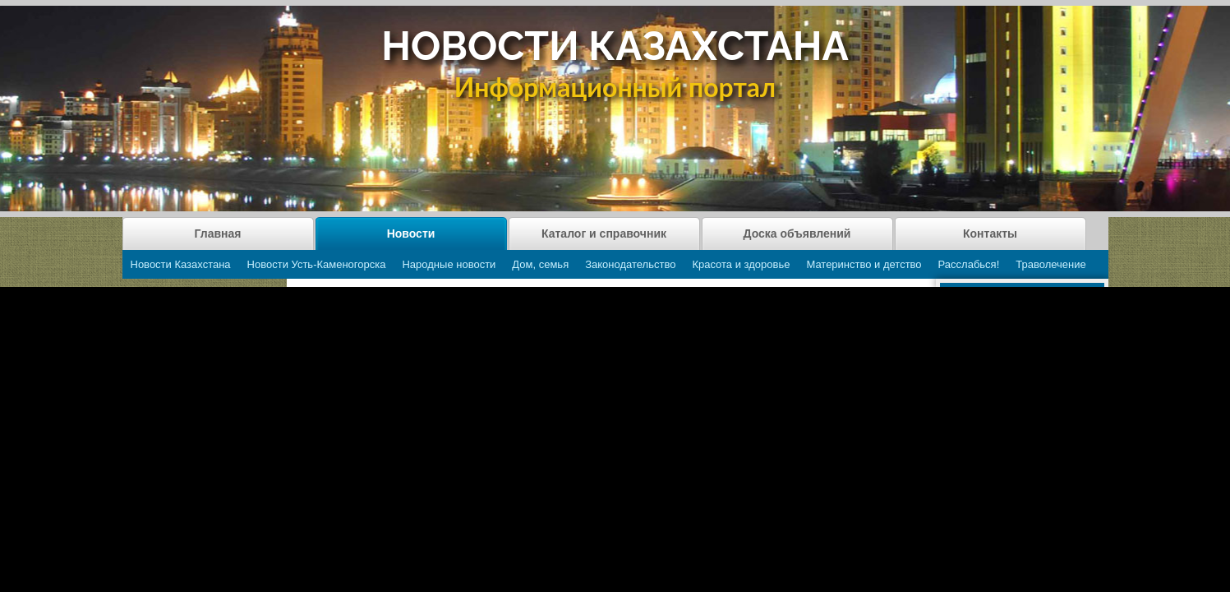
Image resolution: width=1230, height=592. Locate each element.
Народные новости (448, 264)
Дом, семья (540, 264)
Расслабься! (969, 264)
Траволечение (1050, 264)
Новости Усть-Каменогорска (316, 264)
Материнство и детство (863, 264)
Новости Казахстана (181, 264)
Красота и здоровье (741, 264)
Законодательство (630, 264)
